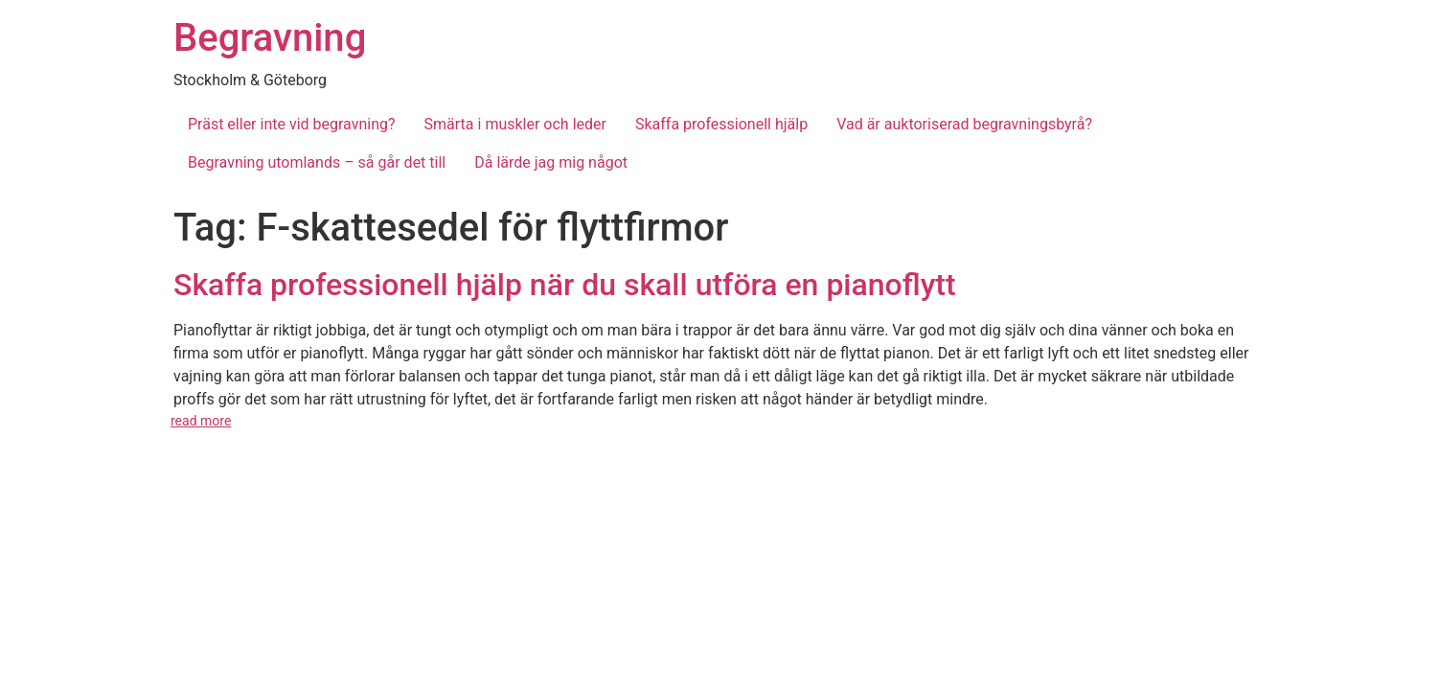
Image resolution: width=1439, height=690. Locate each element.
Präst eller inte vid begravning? (292, 124)
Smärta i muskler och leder (515, 124)
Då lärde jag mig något (551, 162)
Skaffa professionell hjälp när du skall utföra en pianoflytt (564, 284)
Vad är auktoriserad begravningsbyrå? (964, 124)
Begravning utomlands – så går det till (316, 162)
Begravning (269, 37)
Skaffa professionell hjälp (721, 124)
